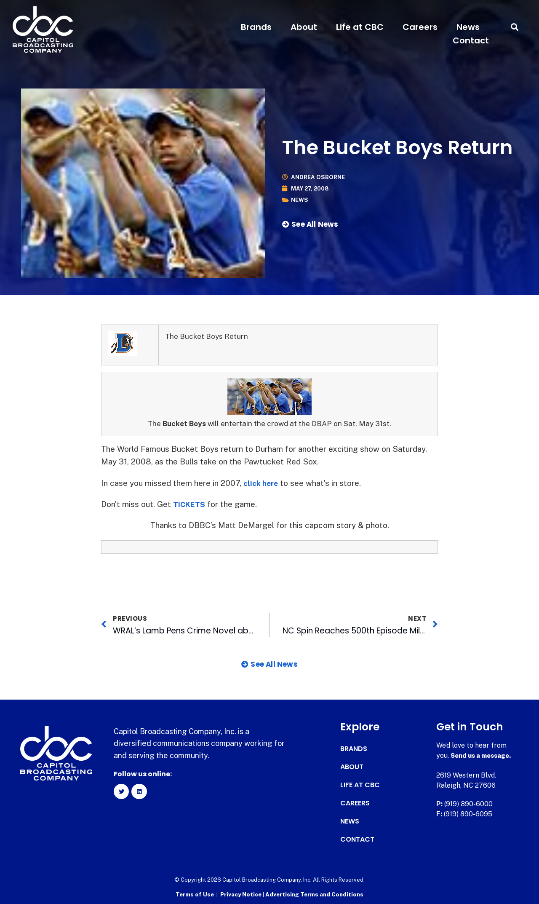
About (304, 27)
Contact (471, 40)
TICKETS (191, 504)
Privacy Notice (241, 894)
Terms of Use (195, 894)
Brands (256, 27)
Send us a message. (483, 755)
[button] (515, 27)
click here (262, 483)
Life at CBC (360, 27)
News (468, 27)
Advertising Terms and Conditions (314, 894)
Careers (420, 27)
